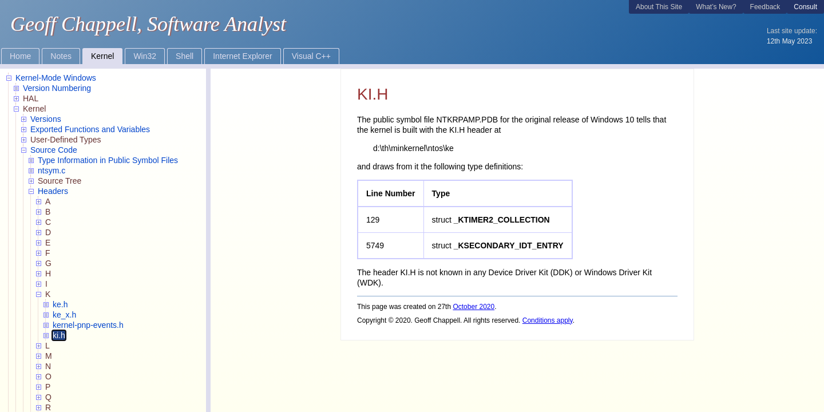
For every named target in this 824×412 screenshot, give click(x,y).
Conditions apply (547, 320)
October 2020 (473, 307)
